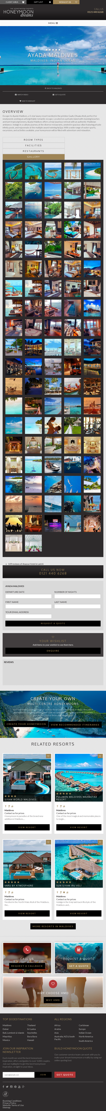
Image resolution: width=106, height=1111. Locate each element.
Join (43, 1057)
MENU (53, 23)
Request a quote (53, 606)
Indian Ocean (85, 1015)
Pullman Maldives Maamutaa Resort (76, 780)
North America (86, 1018)
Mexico (6, 1022)
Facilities (78, 133)
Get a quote (79, 948)
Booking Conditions (12, 1083)
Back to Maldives (53, 88)
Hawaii (30, 1022)
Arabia (57, 1011)
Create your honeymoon (26, 706)
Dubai (5, 1011)
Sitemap (6, 1089)
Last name (60, 584)
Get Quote (65, 1057)
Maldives (7, 1007)
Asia (56, 1015)
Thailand (31, 1007)
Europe (82, 1011)
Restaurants (28, 139)
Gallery (78, 139)
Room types (28, 133)
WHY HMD (53, 982)
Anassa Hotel (28, 546)
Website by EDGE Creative (15, 1105)
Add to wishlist (87, 95)
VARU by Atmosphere (19, 868)
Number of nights (65, 574)
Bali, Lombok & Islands (13, 1015)
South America (86, 1023)
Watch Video (19, 95)
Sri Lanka (31, 1011)
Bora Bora (32, 1018)
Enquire (53, 633)
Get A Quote (53, 95)
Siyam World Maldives (21, 781)
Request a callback (27, 948)
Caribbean (84, 1007)
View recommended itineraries (75, 707)
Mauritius (7, 1018)
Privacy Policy (9, 1085)
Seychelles (32, 1015)
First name (11, 584)
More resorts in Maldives (53, 908)
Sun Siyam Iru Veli (69, 868)
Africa (57, 1007)
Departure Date (14, 574)
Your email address (17, 594)
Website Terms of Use (13, 1087)
